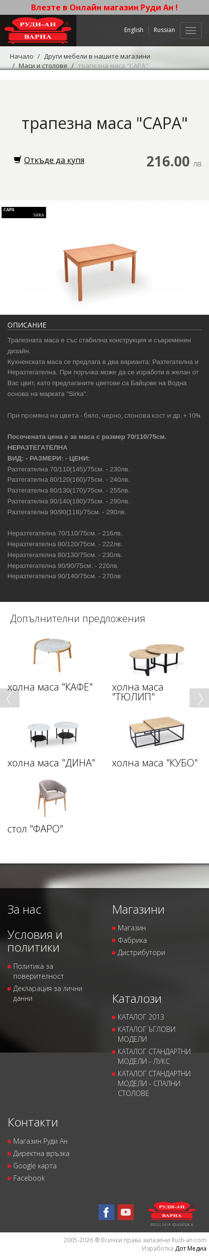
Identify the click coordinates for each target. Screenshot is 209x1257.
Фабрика (132, 940)
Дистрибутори (141, 952)
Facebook (29, 1178)
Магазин (132, 927)
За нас (24, 909)
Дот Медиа (191, 1248)
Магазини (138, 909)
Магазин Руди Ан (40, 1141)
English (133, 30)
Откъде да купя (49, 160)
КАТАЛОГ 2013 (141, 1017)
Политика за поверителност (38, 971)
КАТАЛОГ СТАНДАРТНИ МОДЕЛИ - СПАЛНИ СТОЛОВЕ (154, 1083)
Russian (164, 30)
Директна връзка (41, 1153)
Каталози (137, 998)
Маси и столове (43, 65)
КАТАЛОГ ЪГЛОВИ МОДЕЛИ (146, 1034)
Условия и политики (35, 940)
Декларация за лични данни (47, 993)
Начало (22, 56)
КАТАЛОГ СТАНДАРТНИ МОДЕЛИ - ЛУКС (154, 1056)
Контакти (32, 1122)
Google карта (35, 1165)
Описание (26, 325)
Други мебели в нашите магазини (97, 56)
